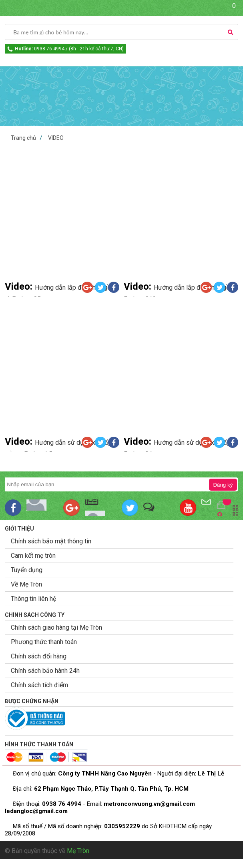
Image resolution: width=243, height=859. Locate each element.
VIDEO (56, 138)
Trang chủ (23, 138)
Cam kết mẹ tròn (33, 555)
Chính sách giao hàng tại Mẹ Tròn (56, 627)
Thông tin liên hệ (33, 598)
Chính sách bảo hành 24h (45, 670)
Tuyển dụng (26, 570)
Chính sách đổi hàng (38, 656)
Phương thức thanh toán (44, 642)
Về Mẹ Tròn (26, 584)
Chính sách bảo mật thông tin (51, 541)
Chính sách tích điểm (39, 685)
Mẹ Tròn (78, 851)
